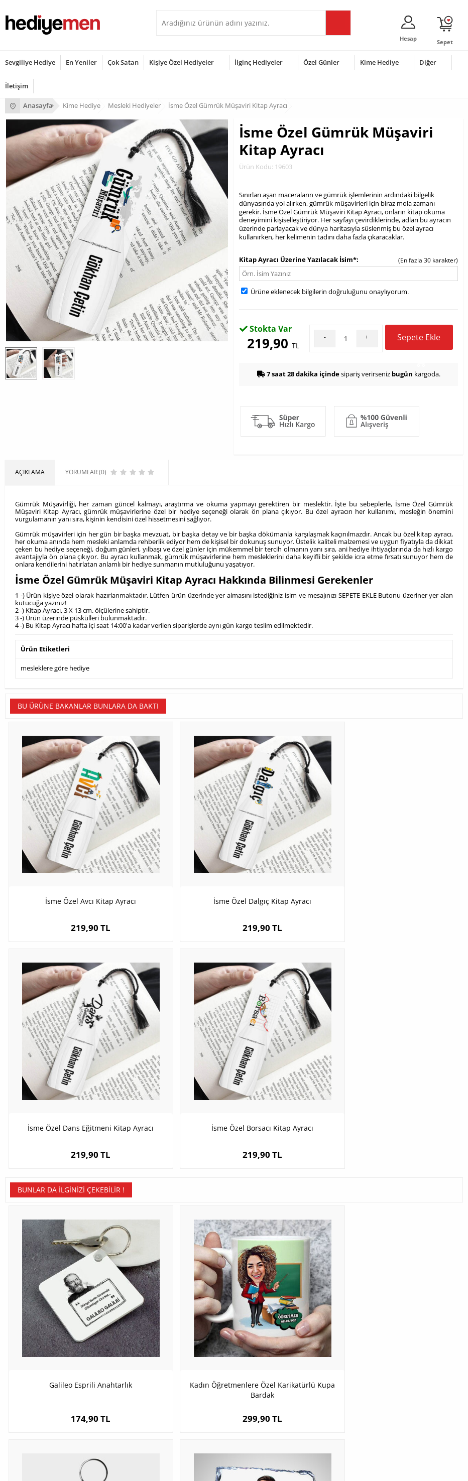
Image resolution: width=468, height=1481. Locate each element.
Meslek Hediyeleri (186, 1306)
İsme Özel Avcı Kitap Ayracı (62, 840)
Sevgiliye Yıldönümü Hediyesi (357, 1306)
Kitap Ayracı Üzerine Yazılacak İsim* (298, 259)
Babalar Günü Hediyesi (37, 1428)
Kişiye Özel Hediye (186, 1231)
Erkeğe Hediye (181, 1353)
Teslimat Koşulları (30, 1231)
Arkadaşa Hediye (185, 1413)
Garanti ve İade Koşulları (39, 1276)
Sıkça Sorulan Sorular (35, 1306)
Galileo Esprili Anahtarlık (62, 1047)
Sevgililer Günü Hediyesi (39, 1353)
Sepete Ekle (418, 341)
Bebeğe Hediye (182, 1398)
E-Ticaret (203, 1468)
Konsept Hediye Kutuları (350, 1231)
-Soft (181, 1468)
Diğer (427, 62)
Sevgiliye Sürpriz (184, 1291)
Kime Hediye (379, 62)
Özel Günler (321, 62)
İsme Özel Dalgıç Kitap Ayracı (176, 845)
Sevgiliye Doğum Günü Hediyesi (361, 1261)
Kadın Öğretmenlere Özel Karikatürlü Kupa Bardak (177, 1052)
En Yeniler (81, 62)
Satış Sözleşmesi (28, 1261)
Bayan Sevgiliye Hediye (349, 1291)
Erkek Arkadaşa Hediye (193, 1246)
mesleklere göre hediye (55, 666)
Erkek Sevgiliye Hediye (348, 1276)
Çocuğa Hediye (182, 1383)
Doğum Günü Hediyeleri (38, 1368)
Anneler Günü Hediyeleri (39, 1398)
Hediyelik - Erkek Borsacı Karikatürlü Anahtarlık (291, 1052)
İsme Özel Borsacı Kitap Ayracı (405, 845)
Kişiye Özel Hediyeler (181, 62)
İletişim (16, 85)
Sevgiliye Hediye (30, 62)
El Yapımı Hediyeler (188, 1276)
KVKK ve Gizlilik (26, 1291)
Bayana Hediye (182, 1368)
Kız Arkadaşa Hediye (189, 1261)
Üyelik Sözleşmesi (30, 1246)
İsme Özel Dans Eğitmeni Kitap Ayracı (291, 845)
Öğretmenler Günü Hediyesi (44, 1413)
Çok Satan (123, 62)
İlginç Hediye (179, 1428)
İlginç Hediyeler (259, 62)
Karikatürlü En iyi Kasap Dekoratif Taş (406, 1052)
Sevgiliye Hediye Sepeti (349, 1246)
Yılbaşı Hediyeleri (29, 1383)
